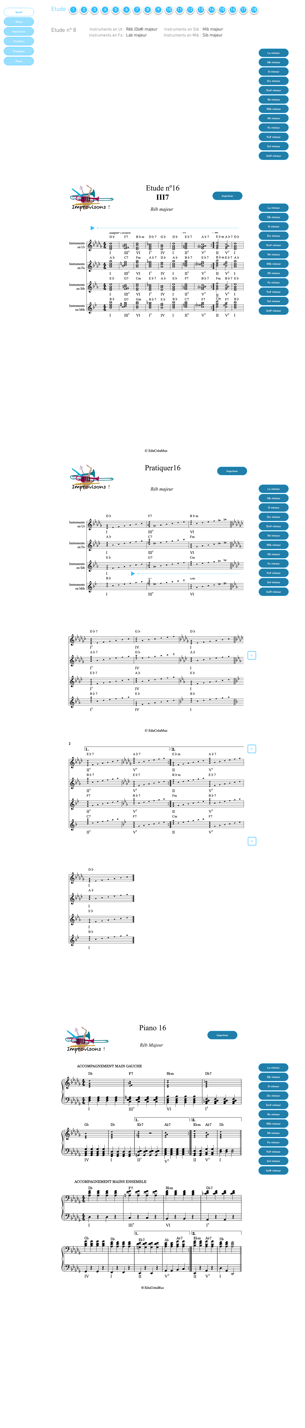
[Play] (92, 228)
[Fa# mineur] (274, 137)
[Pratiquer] (19, 51)
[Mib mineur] (274, 109)
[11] (179, 10)
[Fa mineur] (274, 127)
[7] (137, 10)
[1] (73, 10)
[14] (211, 10)
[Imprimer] (227, 196)
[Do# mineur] (274, 90)
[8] (147, 10)
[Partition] (19, 41)
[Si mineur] (274, 71)
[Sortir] (19, 12)
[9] (158, 10)
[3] (94, 10)
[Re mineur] (273, 1114)
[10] (169, 10)
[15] (222, 10)
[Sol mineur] (274, 146)
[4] (105, 10)
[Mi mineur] (274, 118)
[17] (243, 10)
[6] (126, 10)
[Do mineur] (274, 81)
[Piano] (19, 61)
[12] (190, 10)
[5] (115, 10)
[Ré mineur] (274, 99)
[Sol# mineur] (274, 155)
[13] (201, 10)
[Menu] (19, 21)
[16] (233, 10)
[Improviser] (19, 31)
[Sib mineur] (274, 62)
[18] (254, 10)
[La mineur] (274, 53)
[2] (84, 10)
